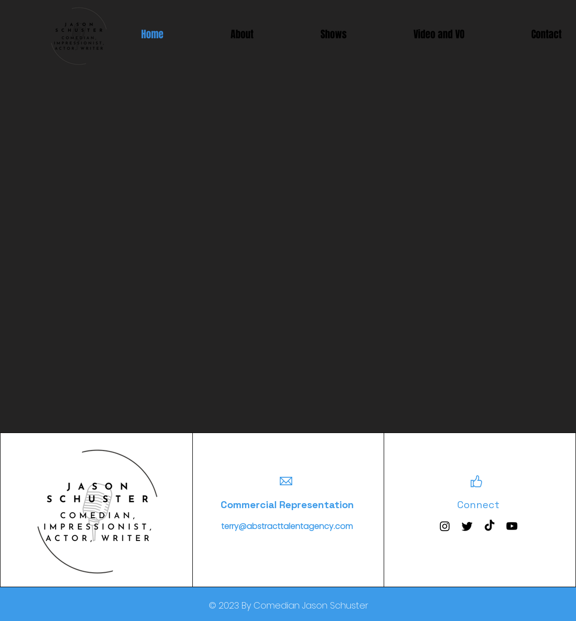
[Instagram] (444, 526)
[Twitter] (467, 526)
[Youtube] (511, 526)
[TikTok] (489, 526)
